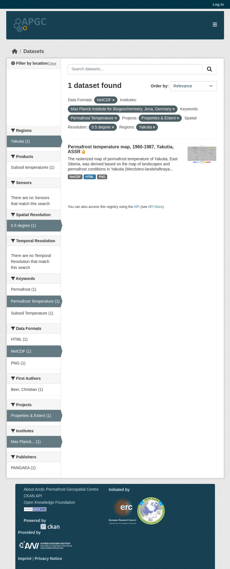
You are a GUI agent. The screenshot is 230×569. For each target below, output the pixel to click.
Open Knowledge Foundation (49, 502)
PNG (102, 176)
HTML (90, 176)
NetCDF (75, 176)
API (137, 207)
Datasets (33, 51)
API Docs (155, 207)
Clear (52, 64)
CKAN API (33, 496)
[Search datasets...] (135, 69)
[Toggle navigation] (215, 25)
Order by (159, 86)
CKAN (50, 527)
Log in (218, 4)
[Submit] (209, 69)
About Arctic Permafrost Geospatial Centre (61, 489)
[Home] (15, 51)
